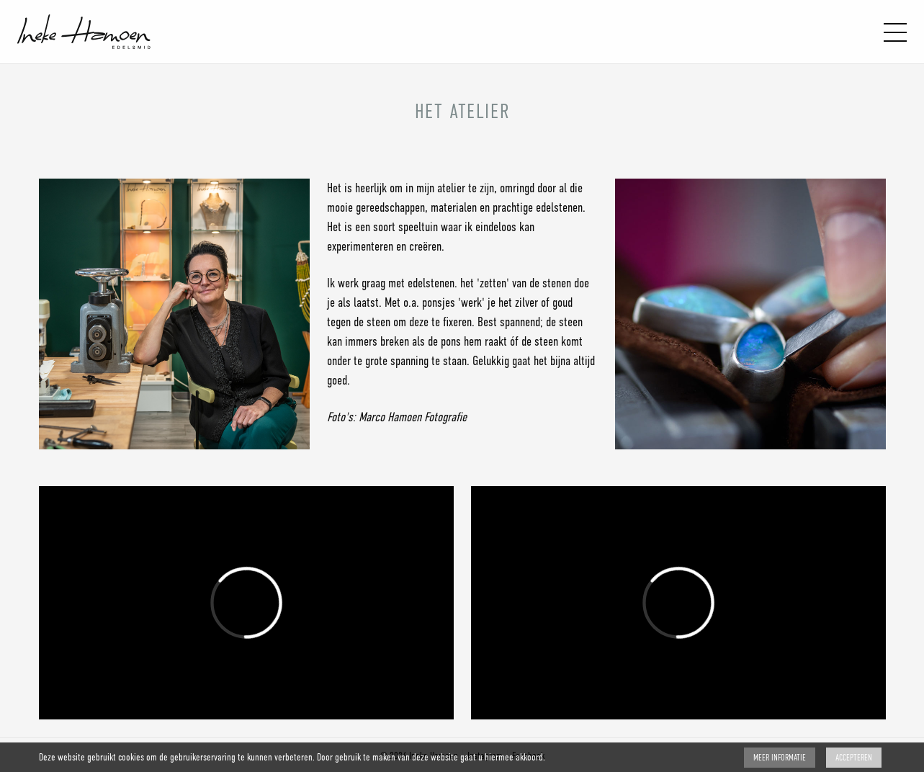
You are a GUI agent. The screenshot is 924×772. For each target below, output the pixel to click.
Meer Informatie (779, 758)
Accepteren (853, 758)
